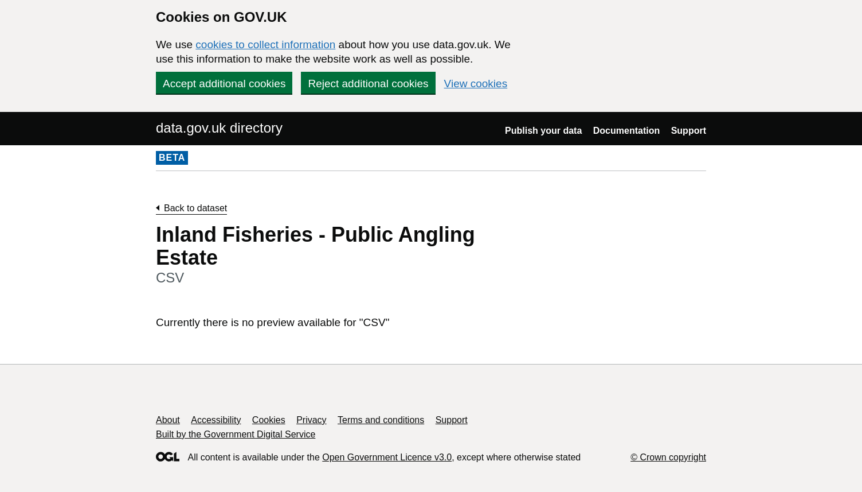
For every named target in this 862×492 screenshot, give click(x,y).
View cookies (476, 83)
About (168, 420)
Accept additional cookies (224, 84)
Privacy (311, 420)
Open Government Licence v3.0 (387, 457)
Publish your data (543, 130)
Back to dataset (195, 208)
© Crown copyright (668, 457)
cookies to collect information (265, 44)
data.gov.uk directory (219, 127)
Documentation (626, 130)
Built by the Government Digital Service (235, 434)
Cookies (268, 420)
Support (688, 130)
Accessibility (216, 420)
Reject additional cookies (368, 84)
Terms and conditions (381, 420)
